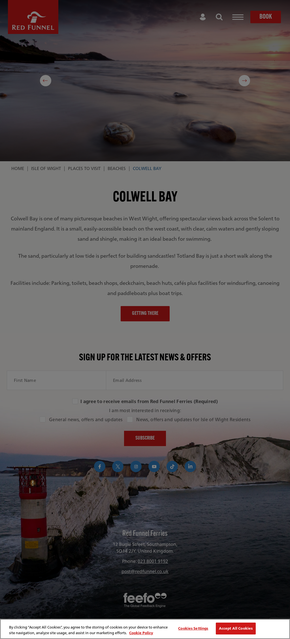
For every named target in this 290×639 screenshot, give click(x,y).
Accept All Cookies (236, 628)
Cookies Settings (193, 628)
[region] (145, 629)
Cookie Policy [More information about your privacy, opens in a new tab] (141, 633)
